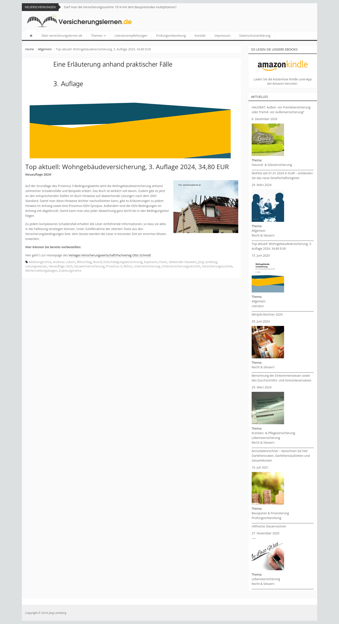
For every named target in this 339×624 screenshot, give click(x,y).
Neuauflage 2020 (61, 266)
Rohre (127, 266)
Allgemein (45, 49)
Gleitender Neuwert (183, 262)
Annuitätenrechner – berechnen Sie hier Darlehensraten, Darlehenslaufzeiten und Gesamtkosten (281, 455)
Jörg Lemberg (207, 262)
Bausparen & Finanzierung (270, 513)
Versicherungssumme (217, 266)
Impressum (222, 35)
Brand (97, 262)
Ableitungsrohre (40, 262)
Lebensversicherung (266, 438)
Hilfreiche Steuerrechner (269, 526)
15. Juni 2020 (261, 255)
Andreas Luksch (64, 262)
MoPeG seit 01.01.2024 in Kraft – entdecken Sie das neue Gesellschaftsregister (282, 175)
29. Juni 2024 (261, 321)
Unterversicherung (147, 266)
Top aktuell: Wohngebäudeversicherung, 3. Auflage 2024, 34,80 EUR (282, 246)
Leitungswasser (36, 266)
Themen (98, 35)
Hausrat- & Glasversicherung (272, 165)
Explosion (151, 262)
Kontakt (200, 35)
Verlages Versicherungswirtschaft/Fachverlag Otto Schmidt (110, 255)
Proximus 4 (114, 266)
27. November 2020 (265, 533)
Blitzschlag (84, 262)
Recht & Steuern (263, 235)
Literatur (258, 306)
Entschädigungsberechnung (122, 262)
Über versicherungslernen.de (61, 35)
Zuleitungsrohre (70, 270)
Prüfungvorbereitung (171, 35)
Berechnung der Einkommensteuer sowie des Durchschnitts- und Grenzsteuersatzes (281, 377)
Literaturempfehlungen (131, 35)
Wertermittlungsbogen (41, 270)
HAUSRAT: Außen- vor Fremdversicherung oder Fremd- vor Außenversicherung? (281, 109)
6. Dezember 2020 (264, 119)
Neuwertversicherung (89, 266)
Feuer (163, 262)
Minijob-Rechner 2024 (267, 314)
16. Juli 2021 (260, 467)
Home (29, 49)
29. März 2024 (262, 185)
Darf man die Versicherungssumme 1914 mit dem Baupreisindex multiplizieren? (120, 7)
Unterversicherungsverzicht (181, 266)
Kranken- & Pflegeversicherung (273, 433)
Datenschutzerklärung (254, 35)
